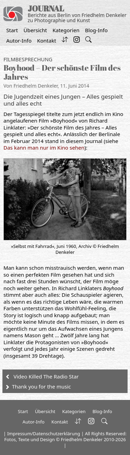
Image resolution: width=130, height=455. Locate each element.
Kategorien (65, 30)
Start (12, 30)
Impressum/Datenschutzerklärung (43, 433)
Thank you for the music (41, 386)
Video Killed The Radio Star (46, 376)
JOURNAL (46, 8)
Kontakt (46, 40)
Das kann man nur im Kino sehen (43, 147)
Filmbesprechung (27, 59)
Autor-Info (19, 40)
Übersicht (35, 30)
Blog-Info (96, 30)
